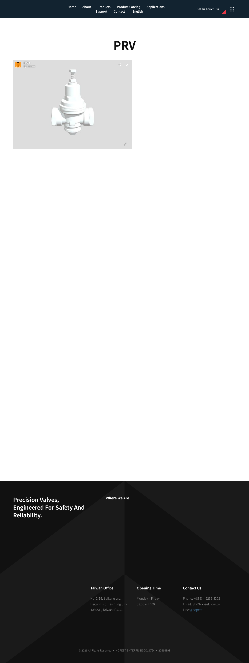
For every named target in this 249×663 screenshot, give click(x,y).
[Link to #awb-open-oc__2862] (232, 9)
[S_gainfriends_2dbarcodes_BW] (47, 601)
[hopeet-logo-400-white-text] (33, 7)
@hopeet (196, 609)
